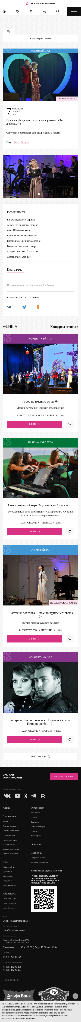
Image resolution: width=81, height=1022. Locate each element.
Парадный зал (8, 881)
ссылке (51, 882)
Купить (34, 424)
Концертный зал (9, 867)
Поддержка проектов (38, 858)
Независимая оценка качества (46, 870)
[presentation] (75, 996)
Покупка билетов (9, 826)
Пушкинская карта (10, 840)
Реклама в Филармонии (39, 862)
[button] (39, 194)
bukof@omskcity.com (14, 930)
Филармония (37, 807)
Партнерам (36, 852)
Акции (5, 821)
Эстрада (25, 142)
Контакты (36, 844)
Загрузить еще (40, 756)
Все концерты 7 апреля (40, 38)
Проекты (34, 817)
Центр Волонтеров (38, 827)
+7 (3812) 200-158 (12, 967)
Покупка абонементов (11, 831)
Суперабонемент (9, 908)
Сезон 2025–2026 (9, 903)
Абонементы (9, 893)
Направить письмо (64, 776)
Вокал (17, 142)
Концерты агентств (64, 327)
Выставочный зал (9, 885)
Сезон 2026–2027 (9, 899)
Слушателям (9, 816)
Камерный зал (8, 876)
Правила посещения (10, 854)
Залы (5, 862)
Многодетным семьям (11, 849)
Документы (35, 822)
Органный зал (8, 872)
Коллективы (35, 813)
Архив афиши (36, 836)
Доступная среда (9, 844)
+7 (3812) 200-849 (12, 957)
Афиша (6, 807)
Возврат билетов (9, 835)
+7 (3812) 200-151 (12, 970)
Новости (34, 831)
